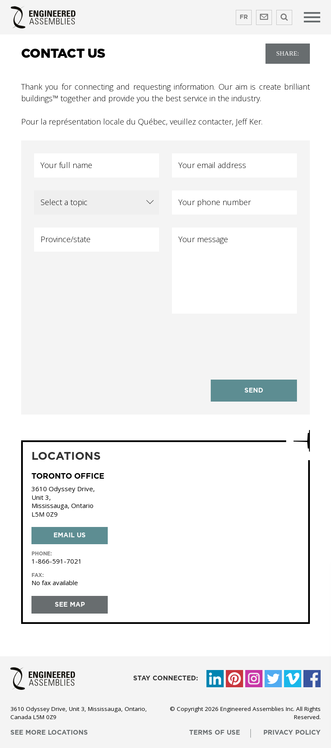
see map (70, 605)
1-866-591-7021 (56, 561)
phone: (41, 553)
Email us (69, 535)
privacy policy (292, 732)
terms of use (214, 732)
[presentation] (237, 341)
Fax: (37, 575)
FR (244, 17)
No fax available (54, 583)
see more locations (49, 732)
